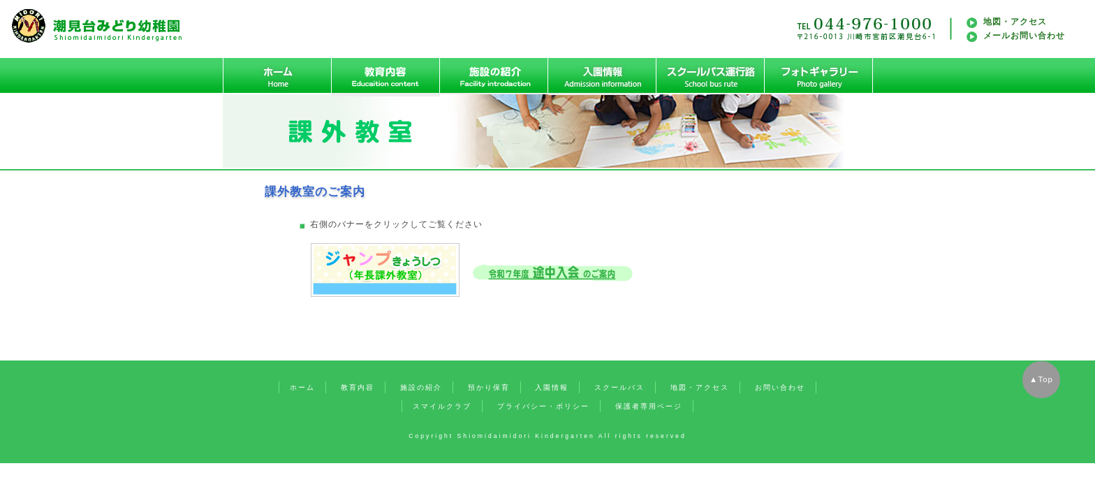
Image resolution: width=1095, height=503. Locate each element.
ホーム (302, 387)
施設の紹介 (421, 387)
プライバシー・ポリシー (543, 406)
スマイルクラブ (442, 406)
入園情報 (551, 387)
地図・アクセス (1015, 21)
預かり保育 (489, 387)
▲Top (1041, 379)
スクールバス (619, 387)
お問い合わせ (780, 387)
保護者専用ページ (648, 406)
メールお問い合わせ (1024, 35)
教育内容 (357, 387)
